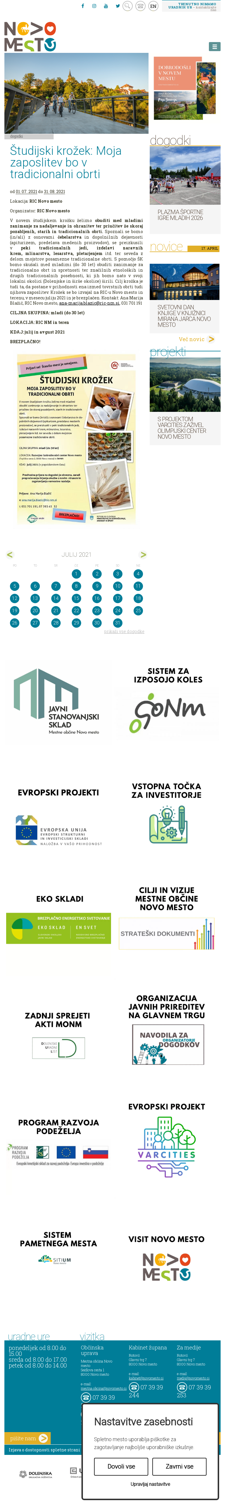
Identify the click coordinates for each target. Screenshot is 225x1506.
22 (76, 610)
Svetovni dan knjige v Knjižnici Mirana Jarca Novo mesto (184, 316)
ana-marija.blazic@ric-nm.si (89, 303)
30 (97, 623)
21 (56, 610)
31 (117, 623)
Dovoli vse (121, 1466)
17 (117, 598)
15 (76, 598)
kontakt (140, 6)
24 (117, 610)
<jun (10, 554)
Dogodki (16, 136)
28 (56, 623)
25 (138, 610)
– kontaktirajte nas (192, 7)
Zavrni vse (179, 1466)
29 (76, 623)
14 (56, 598)
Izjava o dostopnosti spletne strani (44, 1450)
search (127, 6)
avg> (142, 554)
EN (153, 6)
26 (14, 623)
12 (14, 598)
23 (97, 610)
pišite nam (29, 1438)
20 (35, 610)
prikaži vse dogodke (124, 631)
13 (35, 598)
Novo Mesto (43, 36)
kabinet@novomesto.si (146, 1378)
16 (97, 598)
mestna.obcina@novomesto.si (104, 1388)
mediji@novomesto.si (193, 1378)
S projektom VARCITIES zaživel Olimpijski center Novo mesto (182, 428)
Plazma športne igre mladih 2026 (180, 215)
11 (138, 586)
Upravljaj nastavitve (150, 1484)
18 (138, 598)
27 (35, 623)
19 (14, 610)
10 (117, 586)
